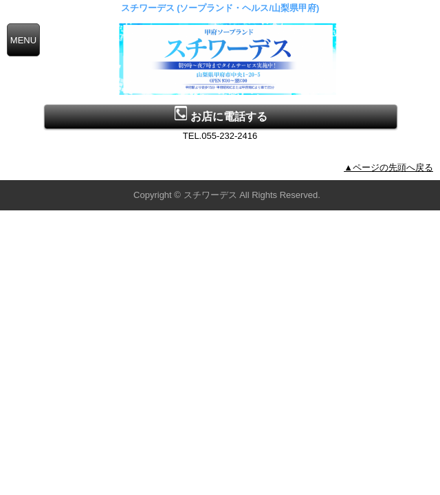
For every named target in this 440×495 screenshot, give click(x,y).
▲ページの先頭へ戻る (388, 167)
